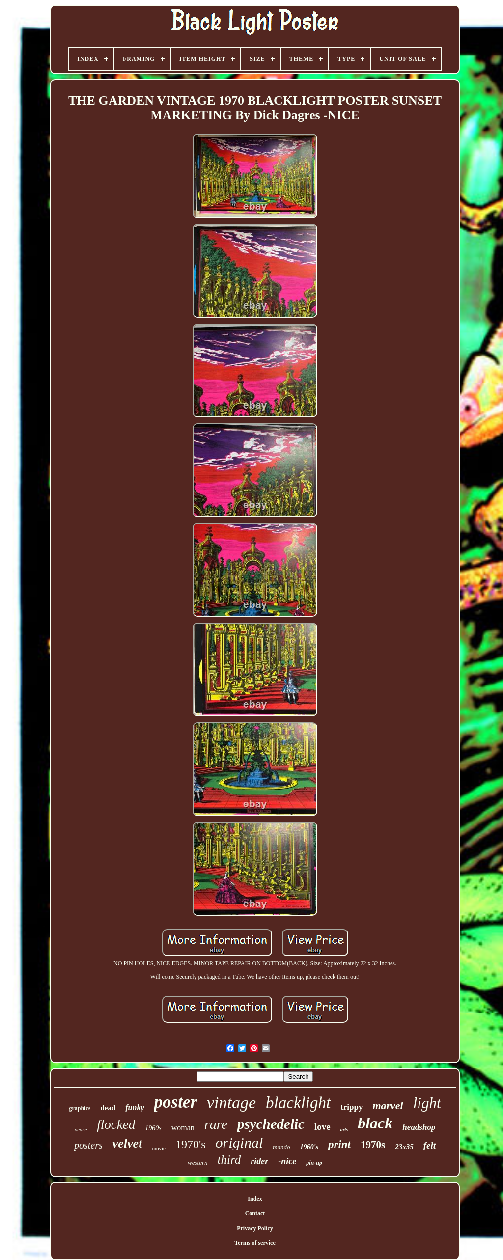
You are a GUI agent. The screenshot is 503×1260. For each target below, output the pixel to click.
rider (259, 1161)
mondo (281, 1146)
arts (344, 1129)
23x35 (404, 1146)
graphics (79, 1108)
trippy (351, 1107)
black (375, 1123)
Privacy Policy (255, 1228)
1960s (153, 1128)
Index (255, 1198)
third (229, 1159)
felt (429, 1145)
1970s (373, 1144)
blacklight (298, 1103)
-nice (287, 1161)
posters (88, 1145)
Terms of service (255, 1242)
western (197, 1162)
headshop (418, 1127)
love (322, 1127)
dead (107, 1108)
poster (175, 1102)
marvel (387, 1105)
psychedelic (271, 1124)
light (427, 1103)
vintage (231, 1103)
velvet (127, 1143)
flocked (116, 1124)
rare (215, 1124)
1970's (190, 1144)
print (339, 1144)
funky (134, 1107)
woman (183, 1127)
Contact (255, 1213)
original (239, 1142)
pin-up (314, 1162)
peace (81, 1129)
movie (159, 1148)
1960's (309, 1146)
